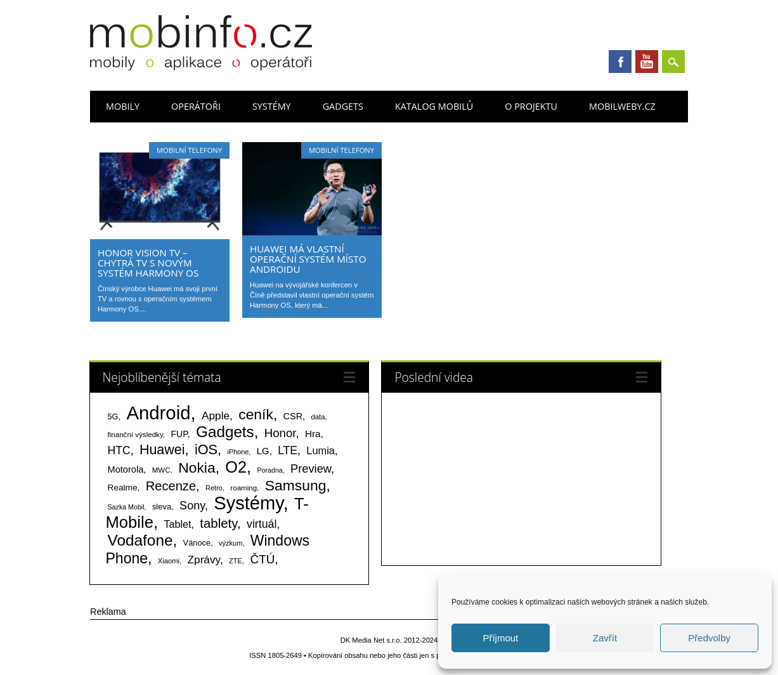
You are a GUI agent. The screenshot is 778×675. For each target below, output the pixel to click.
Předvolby (709, 637)
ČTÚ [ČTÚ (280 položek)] (262, 559)
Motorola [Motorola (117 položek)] (126, 469)
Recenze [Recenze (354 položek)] (171, 486)
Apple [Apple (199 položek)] (216, 415)
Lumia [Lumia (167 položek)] (320, 450)
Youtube (646, 61)
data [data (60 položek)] (318, 417)
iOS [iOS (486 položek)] (206, 449)
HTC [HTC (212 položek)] (119, 450)
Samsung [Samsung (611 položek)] (296, 485)
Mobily (122, 106)
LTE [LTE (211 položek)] (287, 450)
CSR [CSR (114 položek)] (293, 416)
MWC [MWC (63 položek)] (161, 470)
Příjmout (500, 637)
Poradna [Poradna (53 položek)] (269, 470)
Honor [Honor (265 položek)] (280, 433)
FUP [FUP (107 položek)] (179, 434)
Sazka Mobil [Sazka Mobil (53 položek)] (126, 507)
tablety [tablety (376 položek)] (218, 523)
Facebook (620, 61)
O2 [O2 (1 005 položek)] (236, 467)
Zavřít (605, 637)
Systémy (271, 106)
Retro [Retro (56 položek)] (214, 488)
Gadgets (343, 106)
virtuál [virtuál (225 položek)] (261, 524)
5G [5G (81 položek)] (113, 416)
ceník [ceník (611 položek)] (255, 414)
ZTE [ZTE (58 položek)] (235, 561)
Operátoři (196, 106)
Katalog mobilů (434, 106)
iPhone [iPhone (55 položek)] (238, 451)
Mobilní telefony (189, 150)
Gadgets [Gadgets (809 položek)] (225, 431)
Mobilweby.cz (622, 106)
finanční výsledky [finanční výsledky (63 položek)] (135, 434)
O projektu (531, 106)
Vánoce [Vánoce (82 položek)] (197, 542)
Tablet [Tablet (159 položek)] (177, 524)
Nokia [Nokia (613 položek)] (196, 467)
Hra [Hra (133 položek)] (313, 433)
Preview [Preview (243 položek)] (310, 468)
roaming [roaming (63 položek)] (243, 488)
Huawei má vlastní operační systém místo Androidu (308, 258)
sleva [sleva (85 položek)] (161, 506)
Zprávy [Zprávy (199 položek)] (204, 559)
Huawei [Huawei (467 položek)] (162, 449)
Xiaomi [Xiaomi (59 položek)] (168, 561)
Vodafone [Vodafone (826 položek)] (140, 540)
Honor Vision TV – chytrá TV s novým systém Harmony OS (148, 262)
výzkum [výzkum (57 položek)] (230, 543)
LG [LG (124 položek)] (263, 450)
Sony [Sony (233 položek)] (192, 505)
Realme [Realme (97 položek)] (123, 487)
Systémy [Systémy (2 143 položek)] (248, 503)
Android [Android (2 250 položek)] (158, 412)
